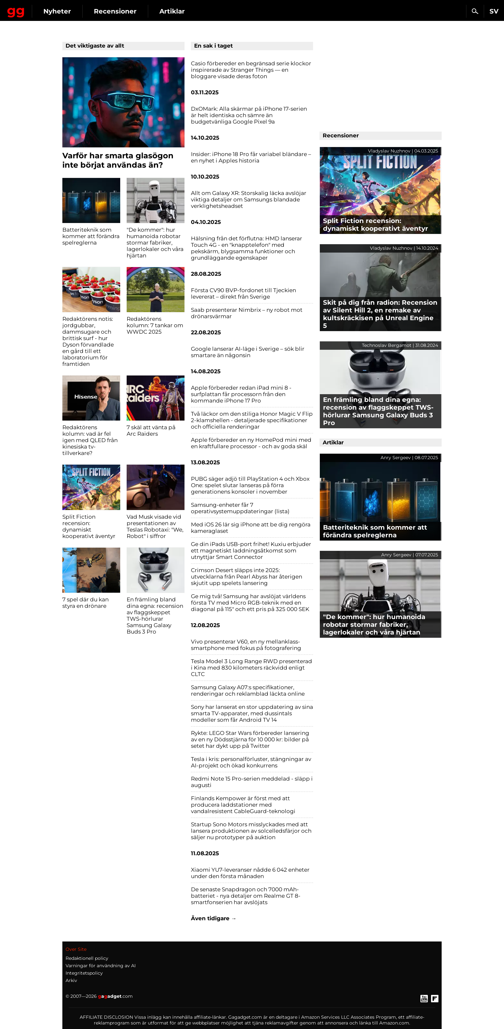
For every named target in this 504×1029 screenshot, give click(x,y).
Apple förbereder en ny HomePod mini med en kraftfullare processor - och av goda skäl (251, 443)
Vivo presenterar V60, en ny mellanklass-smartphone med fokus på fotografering (246, 644)
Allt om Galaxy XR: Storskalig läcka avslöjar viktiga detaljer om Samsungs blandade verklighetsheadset (248, 199)
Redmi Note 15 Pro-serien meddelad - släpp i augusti (252, 781)
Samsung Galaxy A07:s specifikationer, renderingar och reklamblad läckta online (248, 690)
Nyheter (112, 11)
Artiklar (226, 11)
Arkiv (71, 980)
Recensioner (169, 11)
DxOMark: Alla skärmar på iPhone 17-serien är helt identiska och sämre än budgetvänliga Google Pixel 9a (249, 115)
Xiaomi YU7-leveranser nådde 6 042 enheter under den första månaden (250, 873)
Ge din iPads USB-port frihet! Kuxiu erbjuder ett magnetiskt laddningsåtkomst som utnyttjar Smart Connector (251, 550)
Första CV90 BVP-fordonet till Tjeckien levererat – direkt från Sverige (243, 293)
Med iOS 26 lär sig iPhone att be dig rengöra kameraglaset (250, 527)
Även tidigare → (214, 918)
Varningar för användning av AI (101, 966)
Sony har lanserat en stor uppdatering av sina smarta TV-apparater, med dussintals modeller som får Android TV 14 (252, 713)
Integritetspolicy (84, 973)
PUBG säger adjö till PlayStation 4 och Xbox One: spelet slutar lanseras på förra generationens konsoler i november (250, 485)
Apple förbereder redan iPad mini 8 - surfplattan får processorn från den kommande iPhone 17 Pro (241, 394)
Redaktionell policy (87, 958)
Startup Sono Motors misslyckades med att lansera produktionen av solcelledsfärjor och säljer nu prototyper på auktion (251, 830)
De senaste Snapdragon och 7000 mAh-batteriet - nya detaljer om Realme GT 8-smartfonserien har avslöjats (246, 895)
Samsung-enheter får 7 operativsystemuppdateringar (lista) (240, 508)
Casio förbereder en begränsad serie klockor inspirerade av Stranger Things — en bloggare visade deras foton (251, 69)
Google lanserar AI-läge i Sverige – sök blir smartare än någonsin (247, 352)
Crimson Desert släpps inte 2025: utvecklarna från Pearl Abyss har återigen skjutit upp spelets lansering (246, 576)
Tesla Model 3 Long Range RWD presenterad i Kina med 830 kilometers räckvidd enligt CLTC (251, 667)
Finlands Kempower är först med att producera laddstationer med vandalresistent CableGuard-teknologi (243, 804)
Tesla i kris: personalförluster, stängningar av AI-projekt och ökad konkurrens (251, 762)
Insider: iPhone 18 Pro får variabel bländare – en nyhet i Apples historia (251, 157)
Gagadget (43, 8)
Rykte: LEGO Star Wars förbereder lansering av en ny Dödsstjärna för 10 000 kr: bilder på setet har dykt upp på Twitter (250, 739)
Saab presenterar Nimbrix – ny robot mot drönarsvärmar (246, 313)
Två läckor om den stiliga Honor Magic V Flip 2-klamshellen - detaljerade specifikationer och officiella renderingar (252, 420)
